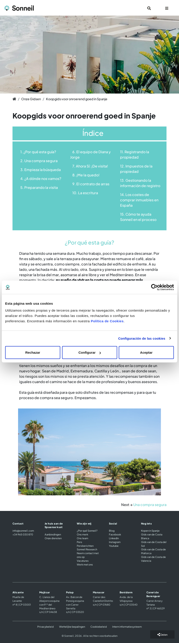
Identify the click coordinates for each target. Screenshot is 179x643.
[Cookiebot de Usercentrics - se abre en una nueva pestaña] (154, 287)
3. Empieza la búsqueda (40, 169)
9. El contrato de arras (90, 184)
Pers (79, 541)
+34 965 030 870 (22, 534)
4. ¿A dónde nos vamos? (40, 178)
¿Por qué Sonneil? (87, 530)
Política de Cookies (107, 321)
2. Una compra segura (39, 160)
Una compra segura (150, 504)
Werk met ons (85, 564)
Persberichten (85, 545)
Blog (111, 530)
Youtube (114, 545)
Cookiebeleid (98, 626)
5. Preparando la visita (39, 187)
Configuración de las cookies (141, 338)
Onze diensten (53, 538)
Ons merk (82, 534)
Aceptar (146, 352)
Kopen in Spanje (150, 530)
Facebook (115, 534)
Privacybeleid (45, 626)
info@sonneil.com (23, 530)
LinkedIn (114, 538)
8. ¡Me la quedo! (86, 175)
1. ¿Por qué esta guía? (38, 151)
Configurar (89, 352)
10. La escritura (85, 192)
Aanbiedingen (53, 534)
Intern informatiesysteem (127, 626)
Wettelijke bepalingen (72, 626)
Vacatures (83, 560)
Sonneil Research (87, 549)
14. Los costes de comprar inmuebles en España (139, 200)
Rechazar (32, 352)
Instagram (115, 541)
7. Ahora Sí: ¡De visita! (90, 166)
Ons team (82, 538)
